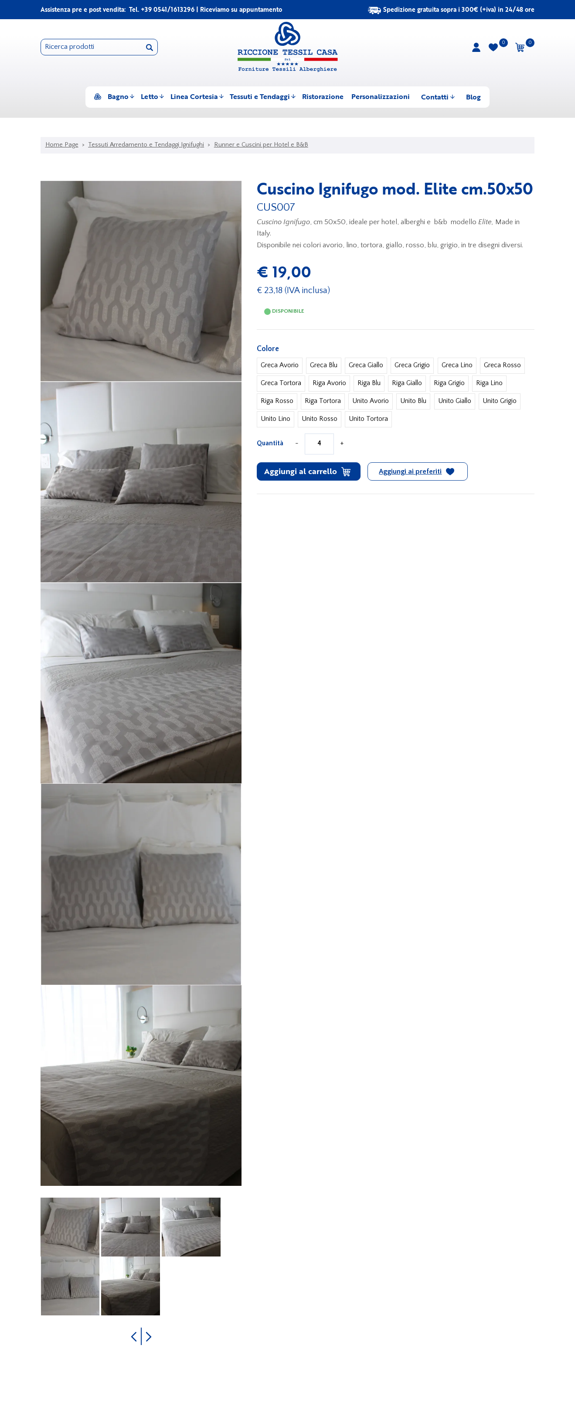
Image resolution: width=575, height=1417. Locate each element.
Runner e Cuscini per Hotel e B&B (261, 144)
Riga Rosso (277, 401)
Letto (149, 96)
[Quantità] (319, 444)
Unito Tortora (368, 419)
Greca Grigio (412, 365)
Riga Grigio (449, 383)
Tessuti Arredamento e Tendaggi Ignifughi (146, 144)
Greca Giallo (366, 365)
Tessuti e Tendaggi (260, 96)
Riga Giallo (407, 383)
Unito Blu (413, 401)
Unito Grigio (500, 401)
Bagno (118, 96)
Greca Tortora (281, 383)
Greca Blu (323, 365)
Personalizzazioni (380, 96)
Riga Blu (369, 383)
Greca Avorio (280, 365)
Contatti (435, 97)
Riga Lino (489, 383)
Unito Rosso (319, 419)
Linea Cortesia (194, 96)
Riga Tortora (323, 401)
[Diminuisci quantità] (297, 443)
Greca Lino (457, 365)
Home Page (61, 144)
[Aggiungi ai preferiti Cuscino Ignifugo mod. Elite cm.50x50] (417, 471)
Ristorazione (323, 96)
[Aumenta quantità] (342, 443)
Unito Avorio (370, 401)
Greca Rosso (502, 365)
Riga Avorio (329, 383)
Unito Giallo (454, 401)
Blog (473, 97)
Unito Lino (275, 419)
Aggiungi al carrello (307, 471)
